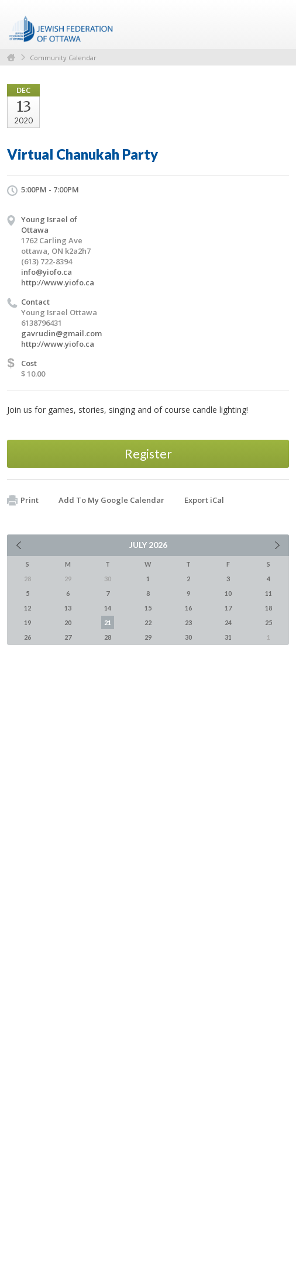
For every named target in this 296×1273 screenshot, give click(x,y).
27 (67, 637)
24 (228, 622)
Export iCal (204, 500)
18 (268, 608)
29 (148, 637)
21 (107, 622)
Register (148, 453)
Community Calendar (63, 57)
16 (188, 608)
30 (188, 637)
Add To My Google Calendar (111, 500)
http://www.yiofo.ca (57, 282)
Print (23, 500)
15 (148, 608)
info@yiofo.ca (46, 272)
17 (228, 608)
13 (67, 608)
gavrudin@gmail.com (61, 333)
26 (27, 637)
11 (268, 593)
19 (27, 622)
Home (11, 57)
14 (107, 608)
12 (27, 608)
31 (228, 637)
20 (67, 622)
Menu (275, 24)
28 (107, 637)
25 (268, 622)
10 (228, 593)
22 (148, 622)
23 (188, 622)
